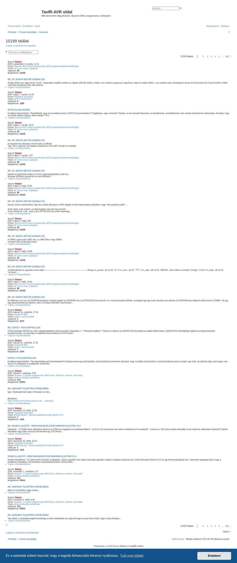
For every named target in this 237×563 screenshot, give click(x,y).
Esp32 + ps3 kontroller (24, 317)
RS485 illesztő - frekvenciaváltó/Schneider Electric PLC (38, 415)
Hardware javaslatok (24, 97)
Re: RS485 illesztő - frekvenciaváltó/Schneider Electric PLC (44, 426)
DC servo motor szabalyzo (26, 68)
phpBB (108, 546)
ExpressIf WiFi (21, 314)
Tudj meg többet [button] (131, 555)
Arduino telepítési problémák (27, 378)
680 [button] (227, 56)
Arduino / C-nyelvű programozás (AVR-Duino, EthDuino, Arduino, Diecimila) (48, 375)
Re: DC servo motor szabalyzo (26, 79)
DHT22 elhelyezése (23, 99)
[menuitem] (27, 26)
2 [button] (207, 56)
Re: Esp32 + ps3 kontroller (24, 327)
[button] (197, 56)
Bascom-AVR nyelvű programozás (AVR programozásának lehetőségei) (47, 66)
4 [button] (215, 56)
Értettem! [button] (214, 555)
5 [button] (219, 56)
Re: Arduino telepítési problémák (28, 388)
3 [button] (211, 56)
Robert (18, 62)
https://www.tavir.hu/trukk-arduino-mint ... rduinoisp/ (31, 401)
